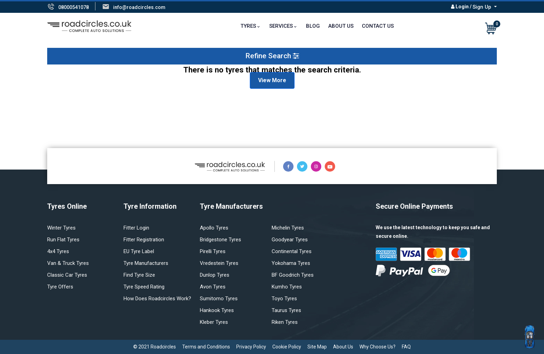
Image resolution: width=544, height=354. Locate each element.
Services (281, 26)
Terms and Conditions (206, 346)
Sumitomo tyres (219, 298)
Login (462, 6)
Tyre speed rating (144, 287)
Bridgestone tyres (220, 239)
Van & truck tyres (68, 263)
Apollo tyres (214, 228)
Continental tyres (292, 251)
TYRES (248, 26)
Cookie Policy (286, 346)
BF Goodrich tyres (293, 275)
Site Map (317, 346)
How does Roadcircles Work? (157, 298)
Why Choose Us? (377, 346)
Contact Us (378, 26)
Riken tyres (285, 322)
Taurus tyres (286, 310)
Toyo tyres (284, 298)
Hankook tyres (217, 310)
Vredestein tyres (219, 263)
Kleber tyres (214, 322)
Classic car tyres (67, 275)
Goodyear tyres (290, 239)
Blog (313, 26)
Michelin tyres (288, 228)
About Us (341, 26)
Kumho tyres (287, 287)
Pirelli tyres (213, 251)
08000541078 (73, 7)
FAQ (406, 346)
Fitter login (136, 228)
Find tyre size (139, 275)
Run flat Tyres (63, 239)
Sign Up (483, 7)
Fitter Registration (144, 239)
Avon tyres (213, 287)
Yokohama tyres (291, 263)
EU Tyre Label (139, 251)
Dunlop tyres (214, 275)
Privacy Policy (251, 346)
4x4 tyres (58, 251)
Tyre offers (60, 287)
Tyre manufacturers (146, 263)
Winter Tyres (61, 228)
